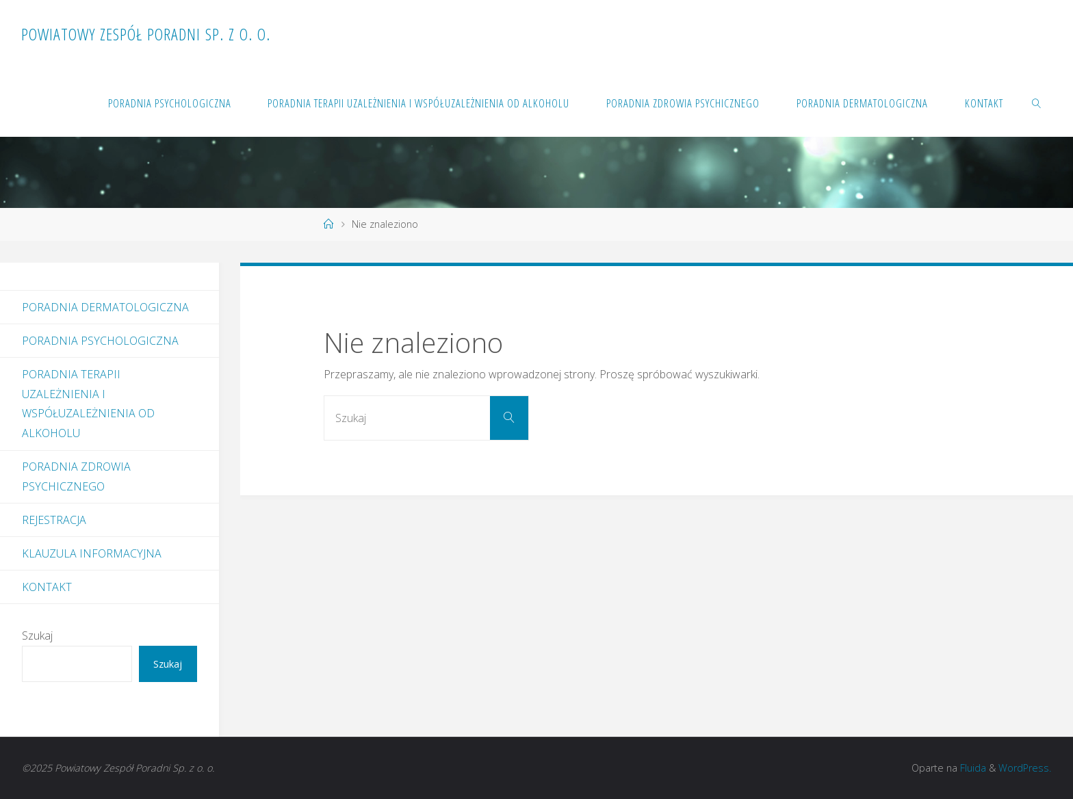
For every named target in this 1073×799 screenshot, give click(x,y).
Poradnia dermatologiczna (105, 307)
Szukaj (37, 635)
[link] (1036, 102)
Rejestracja (54, 519)
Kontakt (47, 586)
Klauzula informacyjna (91, 553)
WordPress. (1024, 767)
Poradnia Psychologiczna (100, 340)
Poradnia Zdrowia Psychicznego (76, 476)
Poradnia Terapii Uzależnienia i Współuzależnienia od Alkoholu (88, 404)
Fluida (971, 767)
